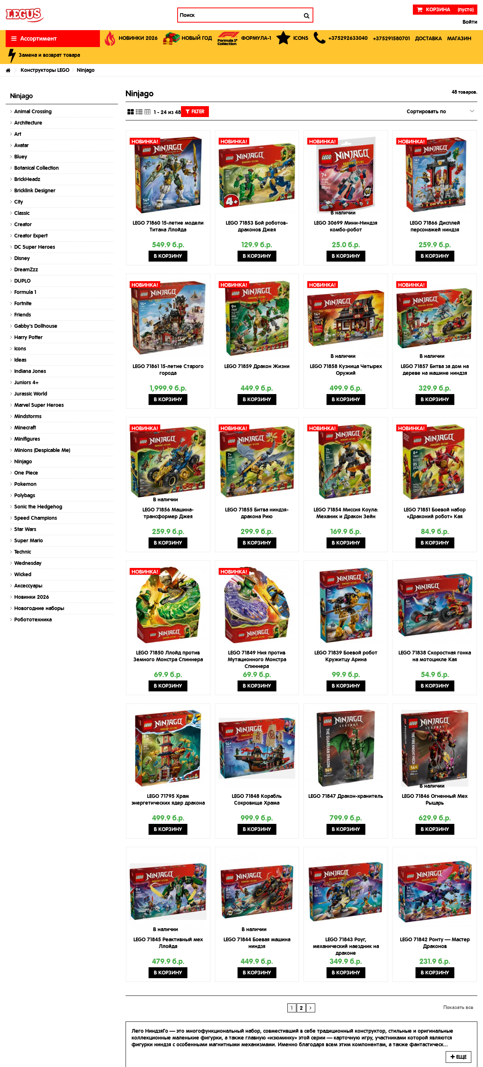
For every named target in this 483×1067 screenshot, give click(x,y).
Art (17, 134)
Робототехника (33, 619)
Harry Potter (28, 337)
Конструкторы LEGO (45, 70)
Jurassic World (30, 394)
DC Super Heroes (34, 247)
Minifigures (27, 439)
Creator (23, 224)
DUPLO (22, 281)
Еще (458, 1057)
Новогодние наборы (39, 608)
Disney (22, 258)
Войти (469, 22)
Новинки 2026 (31, 597)
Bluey (20, 157)
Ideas (20, 360)
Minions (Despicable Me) (42, 450)
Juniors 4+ (26, 382)
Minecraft (25, 428)
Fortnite (23, 303)
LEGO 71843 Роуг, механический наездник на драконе (346, 946)
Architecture (28, 123)
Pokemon (25, 484)
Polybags (24, 495)
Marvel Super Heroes (39, 405)
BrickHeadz (27, 179)
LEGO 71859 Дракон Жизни (257, 366)
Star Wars (25, 529)
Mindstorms (27, 416)
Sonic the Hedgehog (38, 507)
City (18, 202)
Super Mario (28, 540)
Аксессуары (28, 586)
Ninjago (23, 461)
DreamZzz (26, 269)
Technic (22, 552)
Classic (21, 213)
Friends (22, 315)
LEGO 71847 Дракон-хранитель (345, 796)
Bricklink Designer (34, 190)
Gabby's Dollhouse (35, 326)
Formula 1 (25, 292)
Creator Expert (31, 236)
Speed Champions (35, 518)
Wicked (22, 574)
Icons (20, 349)
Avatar (21, 145)
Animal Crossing (33, 111)
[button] (340, 38)
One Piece (26, 473)
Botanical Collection (36, 168)
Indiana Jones (30, 371)
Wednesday (27, 563)
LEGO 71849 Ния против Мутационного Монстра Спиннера (257, 659)
